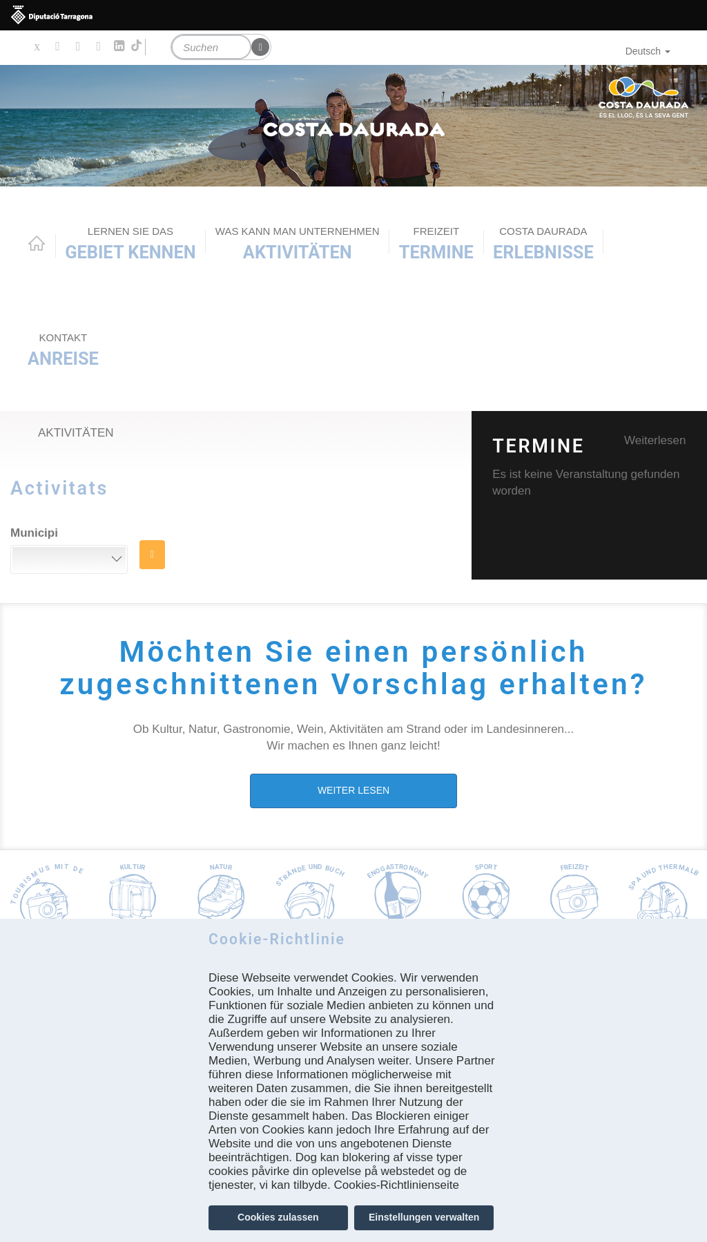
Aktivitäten (76, 432)
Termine (436, 243)
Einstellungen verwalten (424, 1217)
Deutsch (648, 51)
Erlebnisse (543, 243)
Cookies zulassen (278, 1217)
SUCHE (152, 554)
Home (37, 243)
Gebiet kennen (130, 243)
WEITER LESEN (353, 790)
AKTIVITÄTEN (297, 243)
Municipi (34, 532)
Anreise (63, 350)
